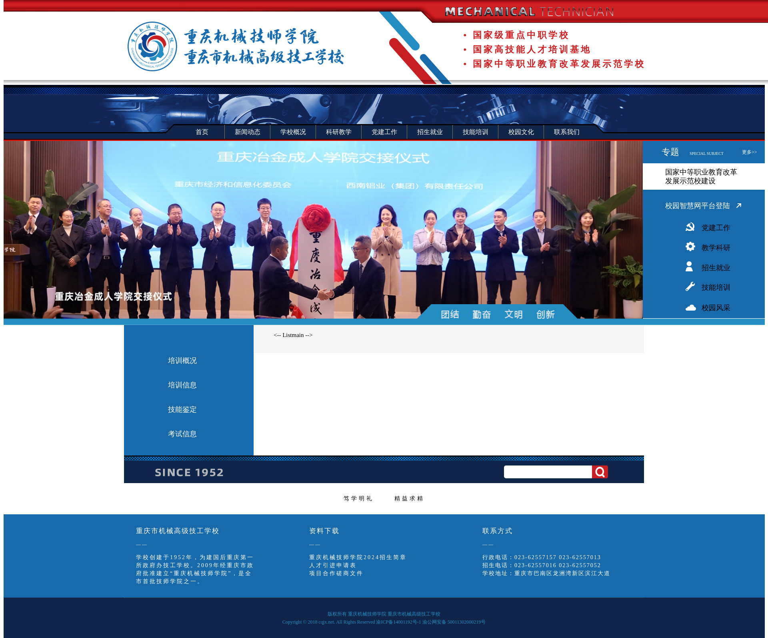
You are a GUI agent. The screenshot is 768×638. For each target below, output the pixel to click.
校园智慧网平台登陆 (697, 206)
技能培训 (716, 287)
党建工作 (716, 228)
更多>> (749, 152)
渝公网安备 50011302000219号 (454, 622)
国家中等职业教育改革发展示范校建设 (701, 176)
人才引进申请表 (333, 565)
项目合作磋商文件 (336, 573)
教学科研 (716, 248)
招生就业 (716, 268)
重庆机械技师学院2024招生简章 (358, 557)
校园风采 (716, 308)
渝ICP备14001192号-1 (398, 622)
